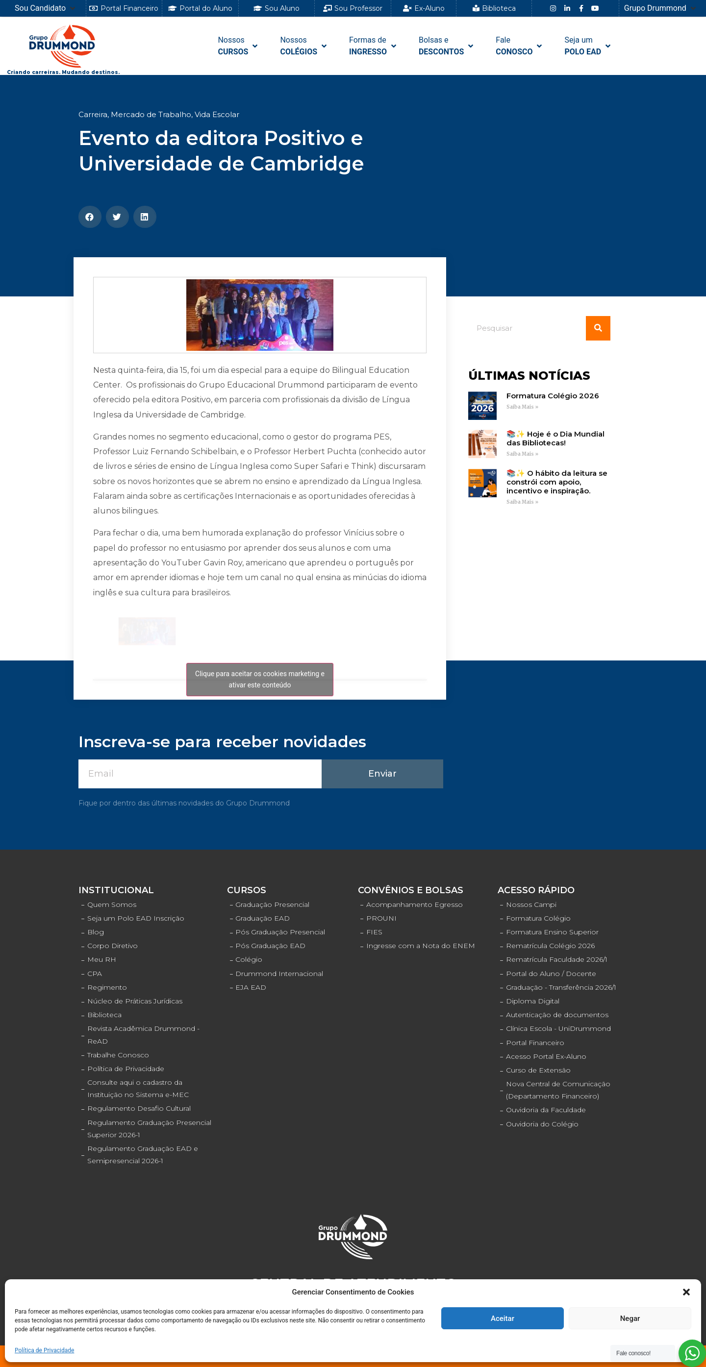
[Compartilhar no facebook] (89, 217)
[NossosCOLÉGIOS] (304, 46)
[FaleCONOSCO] (519, 46)
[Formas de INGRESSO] (373, 46)
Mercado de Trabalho (151, 114)
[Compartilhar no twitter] (117, 217)
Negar (630, 1318)
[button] (686, 1292)
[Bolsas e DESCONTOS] (446, 46)
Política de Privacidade (44, 1350)
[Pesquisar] (598, 328)
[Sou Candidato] (46, 8)
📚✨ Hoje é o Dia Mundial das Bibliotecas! (555, 438)
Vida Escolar (217, 114)
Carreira (92, 114)
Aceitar (502, 1318)
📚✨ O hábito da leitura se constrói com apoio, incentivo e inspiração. (556, 481)
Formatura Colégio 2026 (552, 395)
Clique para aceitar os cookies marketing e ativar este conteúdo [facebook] (260, 679)
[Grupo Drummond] (661, 8)
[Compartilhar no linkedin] (144, 217)
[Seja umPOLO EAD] (588, 46)
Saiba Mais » (522, 407)
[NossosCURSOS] (238, 46)
